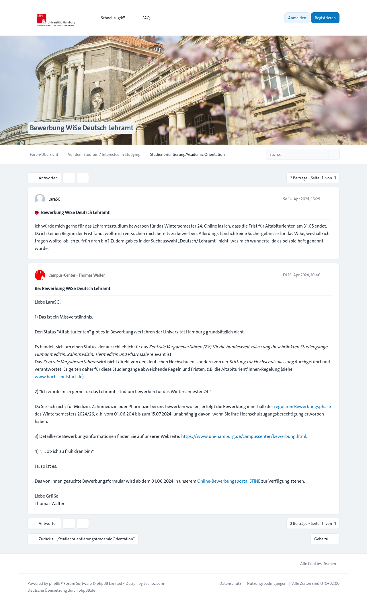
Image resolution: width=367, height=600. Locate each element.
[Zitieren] (327, 199)
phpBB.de (87, 590)
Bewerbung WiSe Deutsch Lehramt (75, 212)
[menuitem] (110, 18)
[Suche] (323, 154)
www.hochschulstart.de (58, 376)
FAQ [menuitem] (142, 18)
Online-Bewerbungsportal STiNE (228, 481)
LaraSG (54, 199)
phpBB (54, 583)
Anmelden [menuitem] (297, 18)
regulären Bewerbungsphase (302, 406)
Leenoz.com (154, 583)
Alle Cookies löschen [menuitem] (314, 563)
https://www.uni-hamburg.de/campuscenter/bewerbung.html (243, 436)
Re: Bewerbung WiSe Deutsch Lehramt (72, 288)
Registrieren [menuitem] (325, 18)
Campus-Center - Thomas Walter (76, 275)
